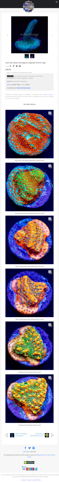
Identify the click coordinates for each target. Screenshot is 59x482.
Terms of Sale (48, 94)
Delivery (9, 85)
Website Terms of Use (43, 455)
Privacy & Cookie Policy (34, 480)
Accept (23, 480)
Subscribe (26, 452)
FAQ (32, 78)
